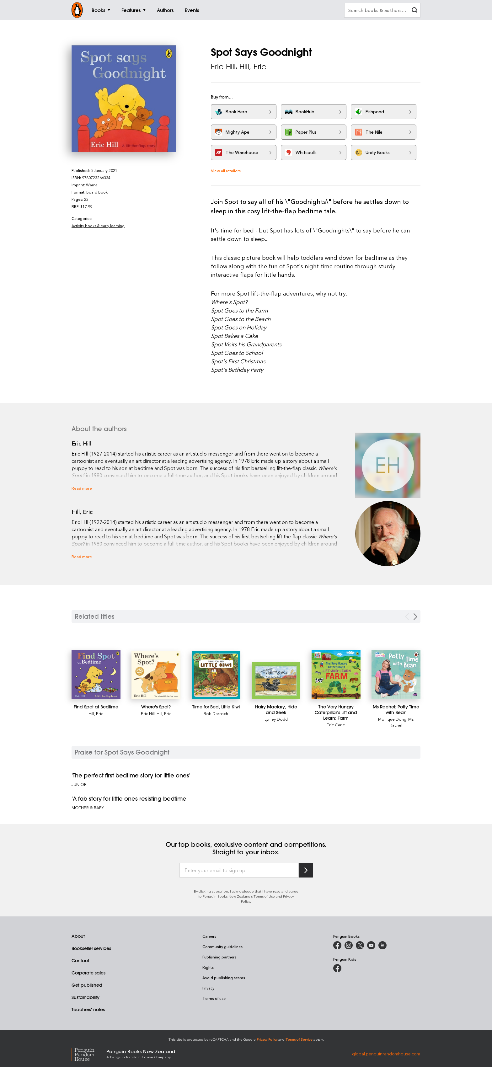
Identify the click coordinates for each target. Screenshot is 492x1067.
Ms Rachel (402, 722)
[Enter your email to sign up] (239, 870)
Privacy (208, 988)
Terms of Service (299, 1039)
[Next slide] (415, 616)
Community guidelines (222, 946)
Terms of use (214, 998)
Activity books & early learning (98, 225)
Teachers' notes (88, 1009)
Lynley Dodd (276, 719)
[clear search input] (414, 10)
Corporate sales (88, 973)
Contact (80, 960)
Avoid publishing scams (223, 977)
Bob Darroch (216, 713)
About (78, 936)
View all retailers (226, 170)
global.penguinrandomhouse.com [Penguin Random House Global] (386, 1053)
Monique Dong (392, 719)
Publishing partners (219, 957)
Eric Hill (223, 66)
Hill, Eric (252, 66)
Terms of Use (264, 896)
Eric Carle (336, 725)
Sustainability (85, 997)
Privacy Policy (267, 1039)
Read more (82, 488)
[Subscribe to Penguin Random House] (306, 870)
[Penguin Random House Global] (89, 1053)
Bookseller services (91, 948)
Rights (208, 967)
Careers (209, 936)
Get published (87, 985)
